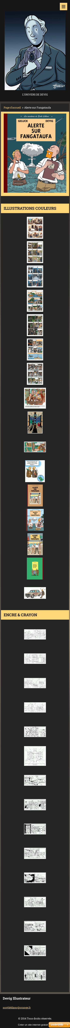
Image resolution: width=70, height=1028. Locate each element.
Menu (63, 6)
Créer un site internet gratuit (33, 1024)
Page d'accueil (12, 107)
